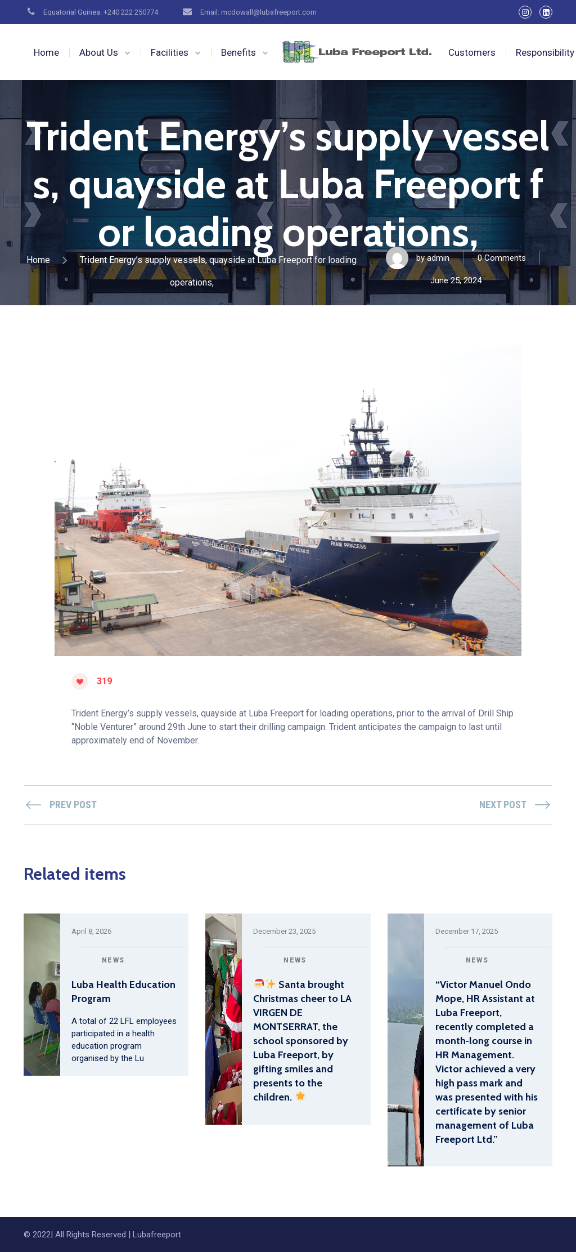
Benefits (238, 52)
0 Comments (502, 258)
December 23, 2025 (284, 931)
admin (438, 258)
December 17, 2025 (466, 931)
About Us (98, 52)
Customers (472, 52)
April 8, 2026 (91, 931)
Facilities (169, 52)
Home (46, 52)
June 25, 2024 (456, 280)
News (113, 960)
